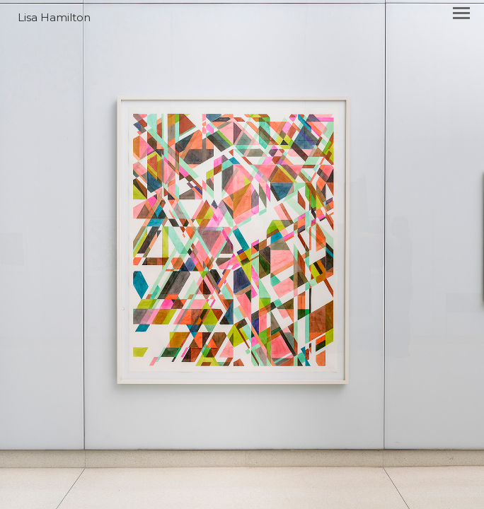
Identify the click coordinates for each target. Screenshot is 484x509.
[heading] (242, 17)
